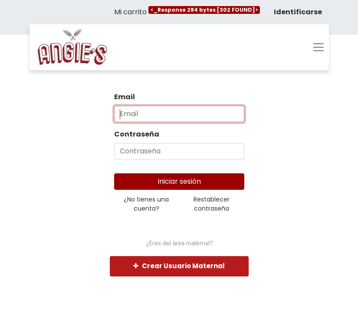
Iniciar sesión (179, 181)
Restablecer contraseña (212, 204)
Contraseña (136, 134)
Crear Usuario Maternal (179, 265)
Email (124, 97)
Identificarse (298, 12)
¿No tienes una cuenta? (146, 204)
